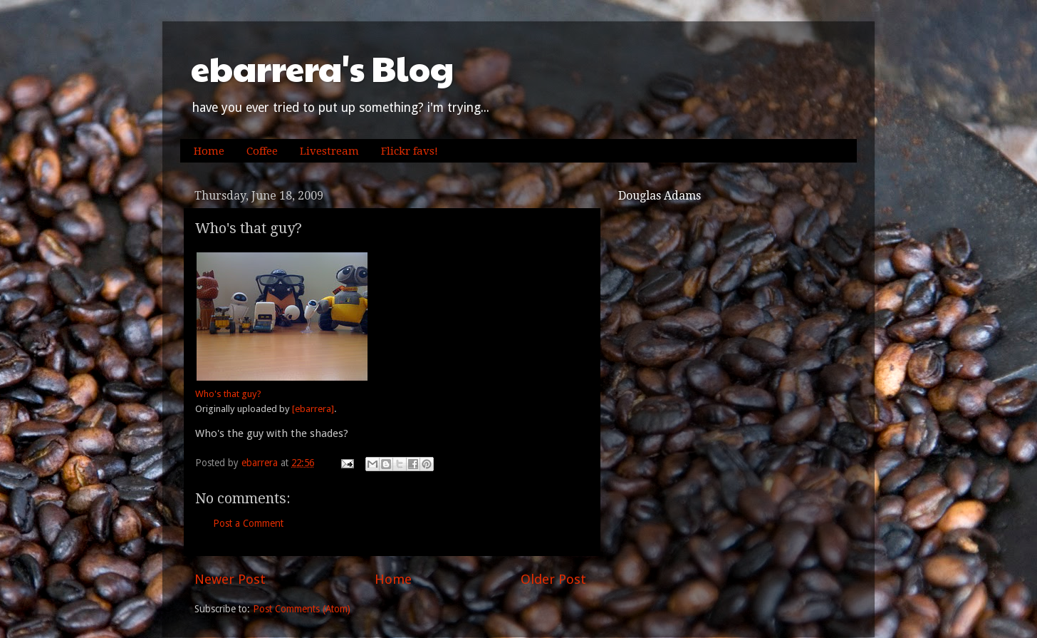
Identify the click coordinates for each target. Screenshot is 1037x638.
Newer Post (230, 579)
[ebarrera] (313, 408)
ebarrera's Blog (322, 68)
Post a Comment (248, 523)
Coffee (262, 151)
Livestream (329, 151)
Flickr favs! (409, 151)
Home (209, 151)
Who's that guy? (228, 394)
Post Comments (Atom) (301, 608)
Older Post (553, 579)
